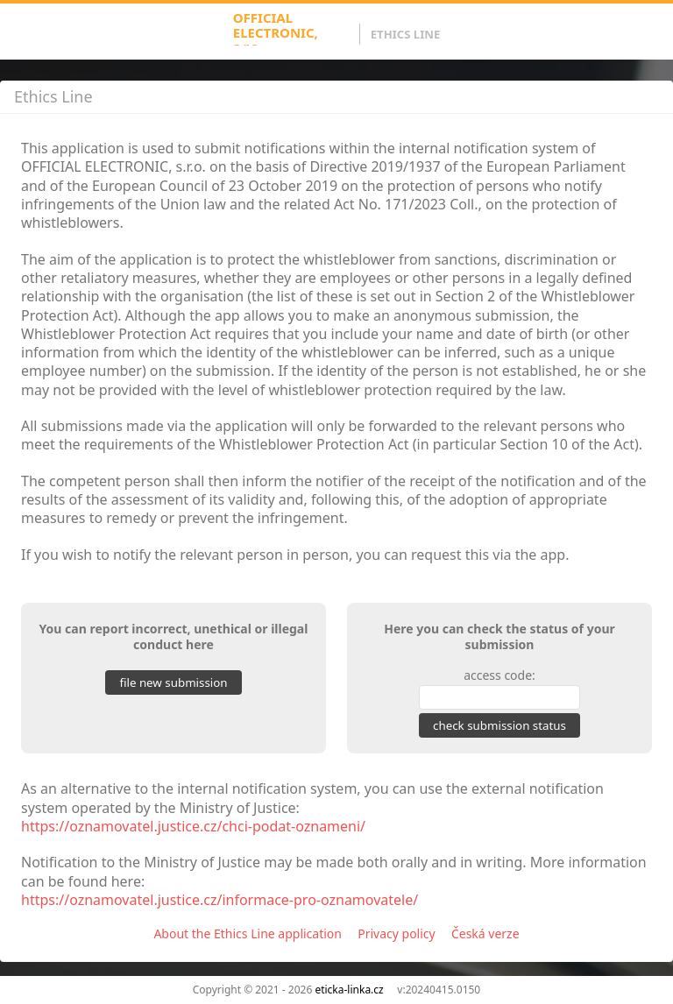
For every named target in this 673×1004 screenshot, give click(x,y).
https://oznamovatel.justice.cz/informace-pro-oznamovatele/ (219, 899)
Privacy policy (397, 933)
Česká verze (485, 933)
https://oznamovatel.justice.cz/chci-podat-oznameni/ (193, 826)
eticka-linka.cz (349, 989)
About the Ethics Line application (247, 933)
